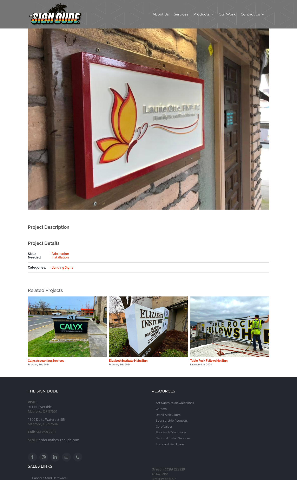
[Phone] (77, 457)
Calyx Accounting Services (46, 360)
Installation (60, 257)
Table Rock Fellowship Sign (208, 360)
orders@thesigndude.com (59, 440)
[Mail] (66, 457)
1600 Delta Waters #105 (46, 419)
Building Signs (62, 267)
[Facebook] (32, 457)
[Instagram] (43, 457)
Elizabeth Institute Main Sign (128, 360)
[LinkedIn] (55, 457)
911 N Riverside (40, 407)
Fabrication (60, 253)
